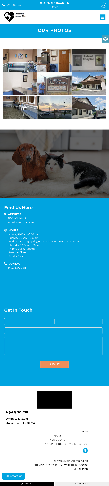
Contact (83, 444)
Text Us (82, 484)
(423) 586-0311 (13, 5)
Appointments (53, 444)
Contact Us (13, 476)
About (57, 436)
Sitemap (39, 465)
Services (70, 444)
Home (85, 431)
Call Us (27, 484)
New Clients (57, 440)
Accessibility (54, 465)
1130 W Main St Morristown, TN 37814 (21, 220)
